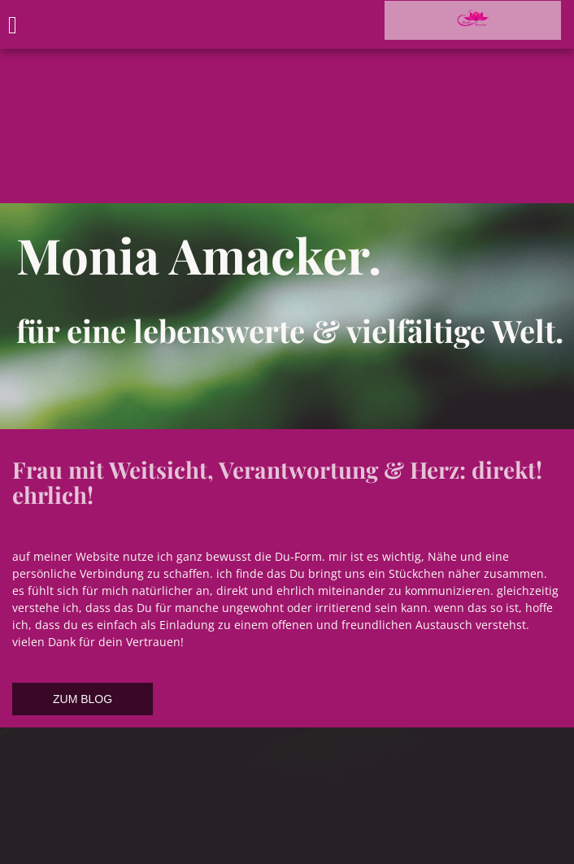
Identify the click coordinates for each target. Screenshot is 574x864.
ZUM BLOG (82, 699)
